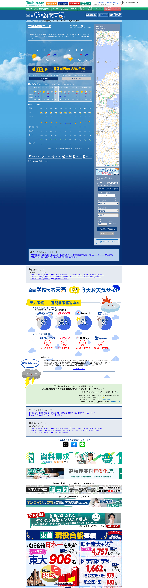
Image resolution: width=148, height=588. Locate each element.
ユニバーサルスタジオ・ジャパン (41, 415)
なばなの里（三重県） (59, 279)
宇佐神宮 (109, 255)
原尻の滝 (73, 257)
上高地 (58, 415)
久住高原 (54, 255)
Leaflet (107, 165)
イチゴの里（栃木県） (53, 277)
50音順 (113, 223)
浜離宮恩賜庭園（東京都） (40, 274)
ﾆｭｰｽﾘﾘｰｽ (120, 2)
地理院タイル (114, 165)
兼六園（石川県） (37, 277)
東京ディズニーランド (86, 413)
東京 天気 (72, 413)
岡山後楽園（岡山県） (59, 274)
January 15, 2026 (115, 401)
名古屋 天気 (62, 413)
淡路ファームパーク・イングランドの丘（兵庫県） (82, 277)
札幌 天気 (52, 413)
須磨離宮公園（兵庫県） (79, 274)
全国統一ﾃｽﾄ (100, 2)
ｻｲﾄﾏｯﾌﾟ (115, 2)
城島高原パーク (65, 255)
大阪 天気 (33, 413)
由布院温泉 (36, 255)
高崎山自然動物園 (61, 257)
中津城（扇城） (37, 257)
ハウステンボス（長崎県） (40, 279)
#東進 (109, 399)
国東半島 (49, 257)
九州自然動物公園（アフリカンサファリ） (88, 255)
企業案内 (106, 2)
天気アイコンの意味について (38, 161)
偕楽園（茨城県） (97, 274)
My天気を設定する (107, 241)
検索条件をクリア (107, 233)
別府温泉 (45, 255)
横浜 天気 (42, 413)
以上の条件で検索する (107, 229)
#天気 (104, 399)
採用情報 (110, 2)
